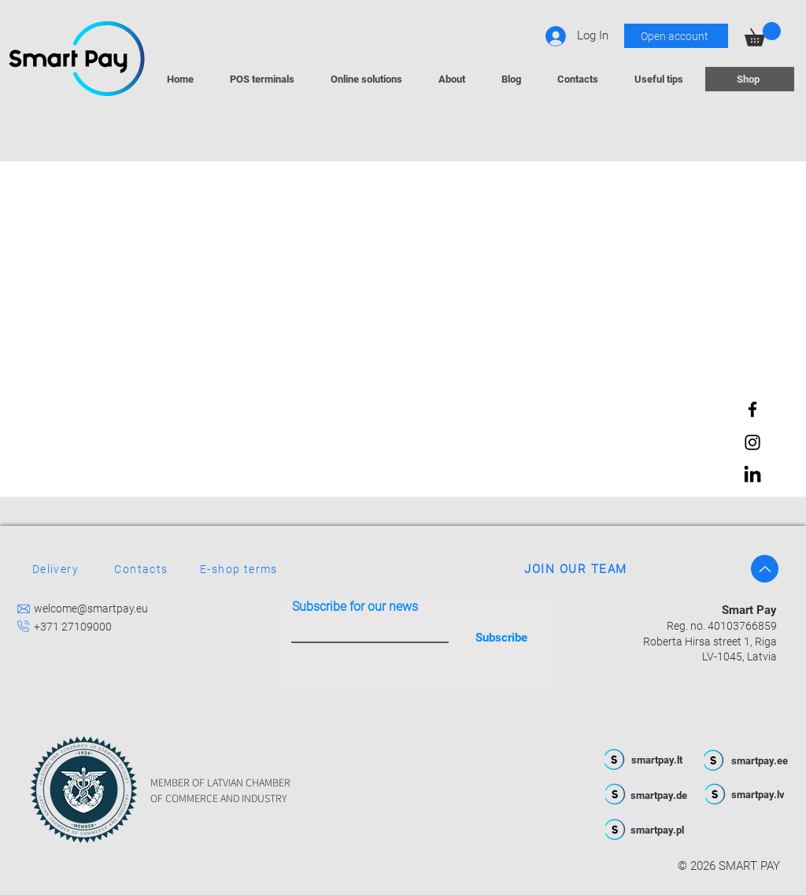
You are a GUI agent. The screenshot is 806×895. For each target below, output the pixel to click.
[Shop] (749, 79)
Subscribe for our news (355, 607)
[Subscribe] (501, 638)
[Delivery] (57, 569)
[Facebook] (752, 409)
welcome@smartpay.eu (91, 608)
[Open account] (676, 36)
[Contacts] (143, 569)
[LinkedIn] (752, 475)
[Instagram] (752, 442)
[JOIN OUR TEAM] (577, 569)
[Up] (764, 568)
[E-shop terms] (313, 569)
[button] (763, 34)
